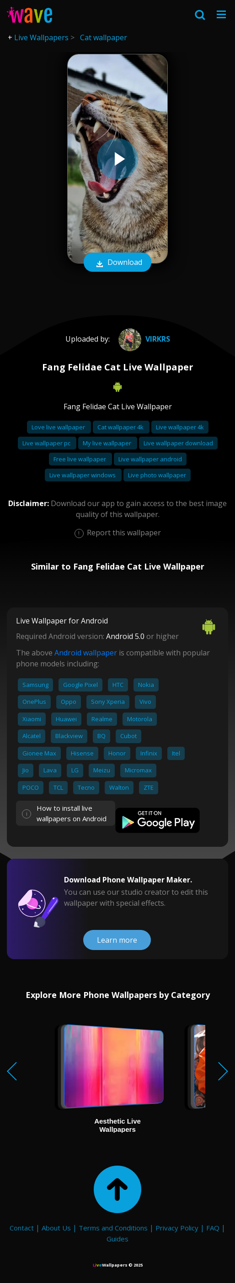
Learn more (117, 940)
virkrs (143, 339)
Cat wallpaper (103, 37)
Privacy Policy (176, 1227)
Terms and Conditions (113, 1227)
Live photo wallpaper (157, 475)
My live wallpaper (108, 443)
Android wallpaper (85, 653)
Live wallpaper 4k (180, 427)
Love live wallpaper (59, 427)
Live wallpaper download (178, 443)
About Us (56, 1227)
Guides (117, 1238)
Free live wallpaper (80, 459)
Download (117, 263)
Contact (22, 1227)
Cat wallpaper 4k (121, 427)
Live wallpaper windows (83, 475)
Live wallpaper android (150, 459)
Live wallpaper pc (47, 443)
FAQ (212, 1227)
